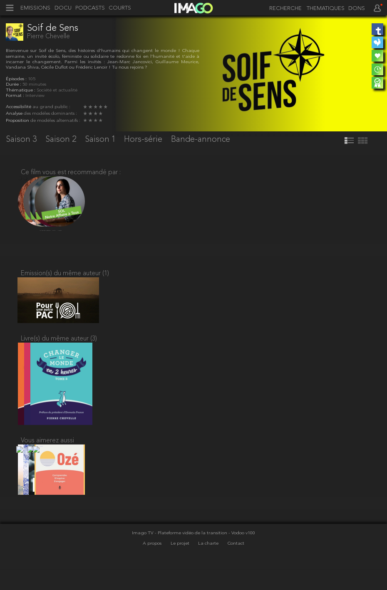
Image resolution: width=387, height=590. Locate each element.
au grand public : (51, 107)
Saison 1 (101, 140)
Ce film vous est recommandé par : (71, 172)
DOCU (63, 8)
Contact (236, 564)
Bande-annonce (200, 140)
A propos (153, 564)
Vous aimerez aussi (47, 455)
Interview (35, 96)
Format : (15, 96)
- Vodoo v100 (241, 554)
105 (31, 79)
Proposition (18, 120)
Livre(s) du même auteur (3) (59, 348)
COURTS (120, 8)
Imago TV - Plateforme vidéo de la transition (180, 554)
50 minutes (34, 84)
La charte (209, 564)
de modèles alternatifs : (55, 120)
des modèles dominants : (50, 113)
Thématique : (21, 90)
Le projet (181, 564)
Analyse (15, 113)
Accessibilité (19, 107)
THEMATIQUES (326, 8)
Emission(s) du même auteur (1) (65, 277)
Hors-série (144, 140)
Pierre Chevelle (48, 36)
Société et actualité (57, 90)
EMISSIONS (35, 8)
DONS (356, 8)
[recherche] (283, 8)
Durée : (14, 84)
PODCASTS (90, 8)
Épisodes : (17, 79)
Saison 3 (22, 140)
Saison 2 (61, 140)
